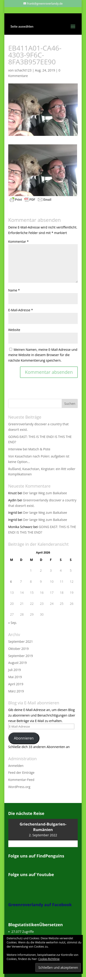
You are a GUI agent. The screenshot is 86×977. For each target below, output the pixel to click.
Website (14, 330)
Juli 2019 (14, 670)
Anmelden (16, 765)
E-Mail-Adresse (20, 310)
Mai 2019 (15, 677)
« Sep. (12, 622)
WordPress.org (19, 787)
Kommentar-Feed (21, 779)
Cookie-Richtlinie (49, 959)
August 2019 (17, 662)
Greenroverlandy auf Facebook (40, 904)
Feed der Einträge (21, 772)
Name (14, 290)
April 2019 (15, 684)
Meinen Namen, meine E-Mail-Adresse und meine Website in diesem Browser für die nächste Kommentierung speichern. (43, 355)
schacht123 (22, 70)
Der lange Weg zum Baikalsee (45, 493)
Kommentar (18, 241)
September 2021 (20, 641)
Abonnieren (24, 738)
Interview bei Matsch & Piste (29, 449)
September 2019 (20, 656)
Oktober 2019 (18, 648)
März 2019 (16, 691)
